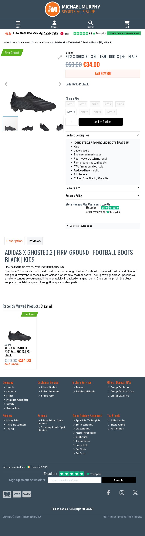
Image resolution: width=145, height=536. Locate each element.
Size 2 (82, 104)
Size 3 (95, 104)
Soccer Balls (80, 445)
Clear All (46, 306)
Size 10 (71, 112)
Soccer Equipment (83, 424)
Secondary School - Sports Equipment (52, 428)
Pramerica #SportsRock (16, 399)
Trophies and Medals (84, 391)
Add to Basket (101, 122)
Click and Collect (47, 387)
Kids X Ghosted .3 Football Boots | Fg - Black (18, 351)
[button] (60, 57)
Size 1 (70, 104)
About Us (9, 387)
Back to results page (81, 226)
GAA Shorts (79, 449)
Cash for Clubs (12, 408)
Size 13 (111, 112)
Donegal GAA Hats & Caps (121, 391)
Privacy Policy (11, 420)
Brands (8, 395)
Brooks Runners (116, 424)
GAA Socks (79, 453)
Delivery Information (48, 391)
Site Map (9, 428)
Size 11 (84, 112)
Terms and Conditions (15, 424)
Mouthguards (80, 436)
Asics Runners (116, 428)
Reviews (35, 241)
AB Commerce (135, 516)
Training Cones (81, 440)
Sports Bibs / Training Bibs (86, 420)
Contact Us (10, 391)
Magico (113, 516)
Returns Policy (46, 395)
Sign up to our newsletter (27, 480)
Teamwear (79, 387)
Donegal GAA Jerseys (119, 387)
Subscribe (118, 480)
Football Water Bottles (84, 432)
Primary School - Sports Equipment (50, 422)
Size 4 (107, 104)
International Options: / (25, 467)
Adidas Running (116, 420)
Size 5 (120, 104)
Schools (9, 403)
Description (14, 241)
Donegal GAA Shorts (118, 395)
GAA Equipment (81, 428)
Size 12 (97, 112)
